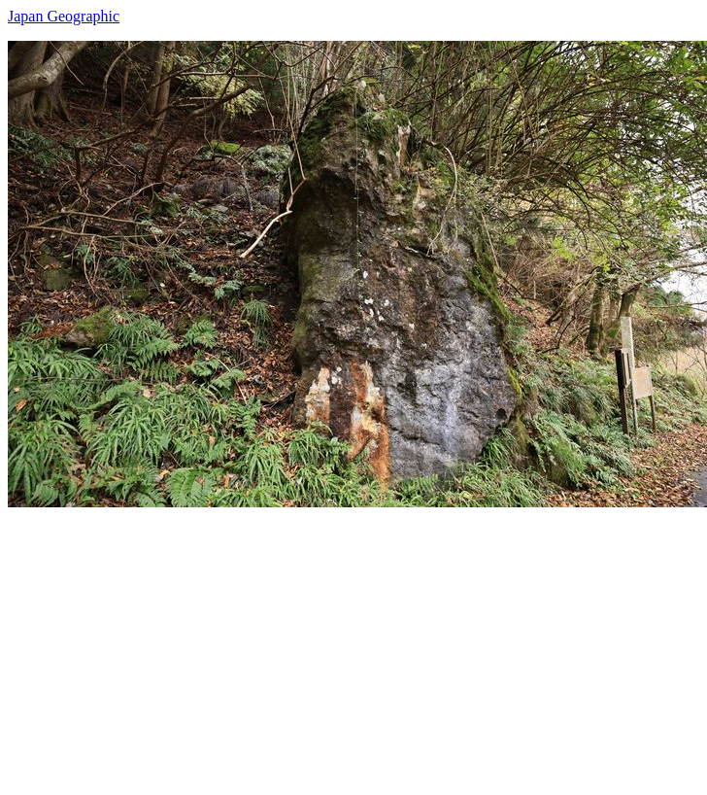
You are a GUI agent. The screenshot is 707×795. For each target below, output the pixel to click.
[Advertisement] (277, 643)
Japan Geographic (63, 16)
